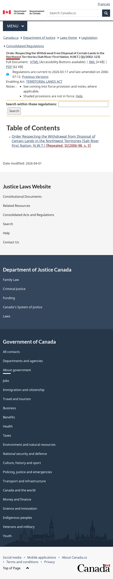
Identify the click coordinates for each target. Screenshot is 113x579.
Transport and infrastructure (24, 481)
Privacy (49, 562)
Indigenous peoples (17, 517)
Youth (7, 536)
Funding (9, 298)
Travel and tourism (17, 399)
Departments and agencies (23, 361)
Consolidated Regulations (25, 46)
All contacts (11, 352)
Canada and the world (19, 490)
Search (8, 224)
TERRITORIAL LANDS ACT (44, 81)
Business (9, 408)
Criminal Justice (14, 289)
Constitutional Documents (22, 196)
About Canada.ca (74, 557)
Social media (12, 557)
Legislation (89, 38)
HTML (34, 62)
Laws (6, 316)
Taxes (7, 435)
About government (17, 370)
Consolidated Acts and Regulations (28, 215)
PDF (9, 67)
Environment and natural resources (29, 444)
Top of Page (16, 568)
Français (104, 4)
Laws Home (68, 38)
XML (92, 62)
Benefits (9, 417)
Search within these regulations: (31, 104)
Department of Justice (39, 38)
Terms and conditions (22, 562)
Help (79, 96)
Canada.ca (11, 38)
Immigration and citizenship (23, 390)
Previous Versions (35, 77)
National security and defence (25, 454)
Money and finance (17, 499)
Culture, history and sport (22, 463)
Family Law (11, 280)
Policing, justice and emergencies (27, 472)
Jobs (6, 381)
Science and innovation (20, 508)
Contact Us (11, 242)
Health (8, 426)
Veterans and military (18, 527)
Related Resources (16, 206)
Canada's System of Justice (22, 307)
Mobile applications (41, 557)
